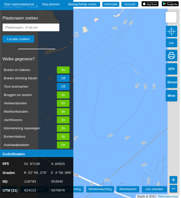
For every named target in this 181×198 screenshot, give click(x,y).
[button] (171, 17)
